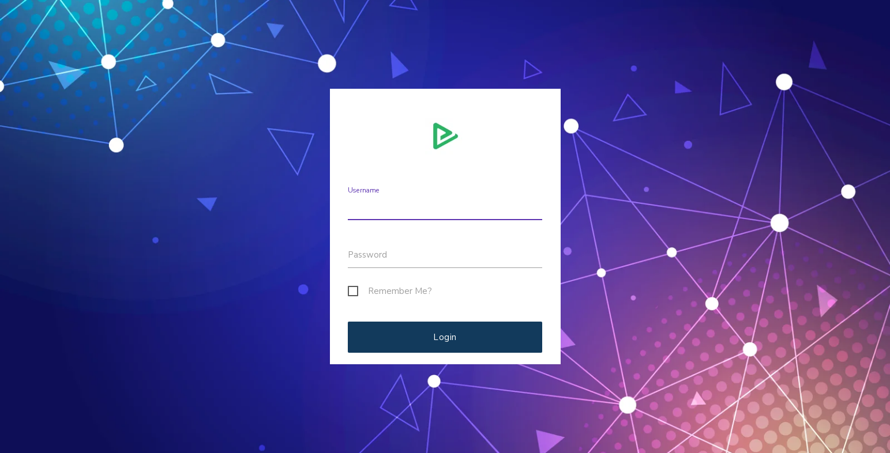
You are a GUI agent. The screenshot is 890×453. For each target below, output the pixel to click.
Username (364, 190)
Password (367, 255)
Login (445, 337)
